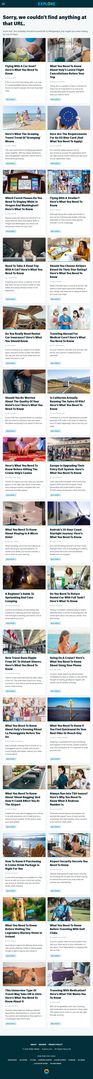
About (33, 1045)
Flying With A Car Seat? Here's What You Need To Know (21, 70)
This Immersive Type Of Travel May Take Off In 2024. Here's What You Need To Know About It (23, 996)
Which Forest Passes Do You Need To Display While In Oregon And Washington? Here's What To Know (23, 203)
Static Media (34, 1049)
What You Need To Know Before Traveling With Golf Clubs (67, 929)
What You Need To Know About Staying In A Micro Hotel (21, 533)
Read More (10, 99)
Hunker (72, 1060)
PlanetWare (55, 1063)
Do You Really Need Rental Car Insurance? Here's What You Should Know (23, 337)
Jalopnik (23, 1060)
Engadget (12, 1060)
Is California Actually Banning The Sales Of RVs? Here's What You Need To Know (67, 403)
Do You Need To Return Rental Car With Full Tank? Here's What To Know (67, 597)
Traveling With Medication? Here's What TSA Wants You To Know (68, 994)
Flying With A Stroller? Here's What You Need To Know (66, 201)
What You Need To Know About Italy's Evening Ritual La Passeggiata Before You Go (23, 731)
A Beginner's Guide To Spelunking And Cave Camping (19, 597)
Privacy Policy (55, 1045)
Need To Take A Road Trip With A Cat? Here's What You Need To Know (23, 269)
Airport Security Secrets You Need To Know (69, 863)
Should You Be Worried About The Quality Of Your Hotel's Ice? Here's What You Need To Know (24, 403)
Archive (42, 1045)
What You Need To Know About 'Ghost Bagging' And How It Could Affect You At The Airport (22, 799)
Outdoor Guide (41, 1063)
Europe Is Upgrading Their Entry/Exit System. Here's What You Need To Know (67, 469)
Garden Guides (45, 1060)
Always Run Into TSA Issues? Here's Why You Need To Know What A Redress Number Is (69, 799)
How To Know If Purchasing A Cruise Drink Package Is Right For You (23, 865)
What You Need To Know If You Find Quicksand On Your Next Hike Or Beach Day (68, 729)
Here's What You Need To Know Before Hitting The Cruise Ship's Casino (21, 469)
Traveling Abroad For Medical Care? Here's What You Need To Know (68, 337)
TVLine (33, 1060)
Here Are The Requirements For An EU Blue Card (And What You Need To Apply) (68, 137)
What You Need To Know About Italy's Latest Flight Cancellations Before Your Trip (67, 72)
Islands (81, 1060)
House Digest (60, 1060)
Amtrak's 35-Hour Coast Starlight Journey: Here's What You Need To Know (66, 533)
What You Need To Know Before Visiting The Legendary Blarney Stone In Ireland (23, 931)
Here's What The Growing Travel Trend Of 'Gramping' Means (22, 137)
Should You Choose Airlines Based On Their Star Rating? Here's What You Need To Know (68, 271)
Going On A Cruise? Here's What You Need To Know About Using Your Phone (67, 661)
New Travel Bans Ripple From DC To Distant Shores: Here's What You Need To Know (23, 663)
